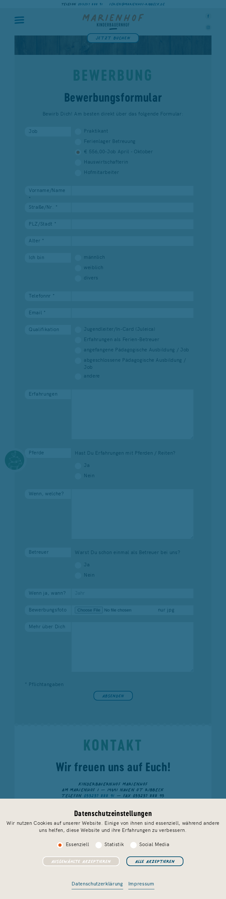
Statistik (114, 844)
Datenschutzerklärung (97, 883)
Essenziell (77, 844)
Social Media (154, 844)
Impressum (141, 883)
